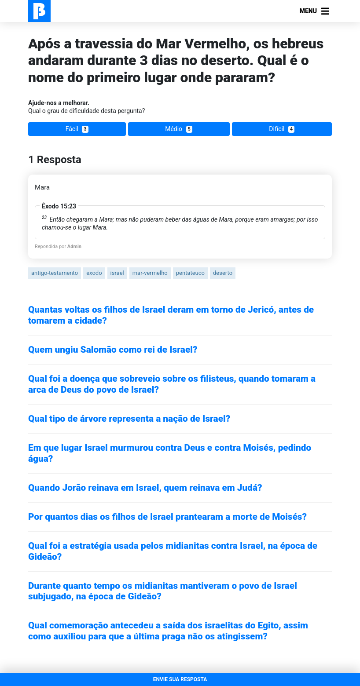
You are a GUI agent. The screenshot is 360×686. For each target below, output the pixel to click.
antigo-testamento (54, 273)
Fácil (77, 129)
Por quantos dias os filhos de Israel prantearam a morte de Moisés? (167, 516)
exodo (94, 273)
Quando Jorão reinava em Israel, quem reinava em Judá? (145, 487)
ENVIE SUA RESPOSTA (180, 679)
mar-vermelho (150, 273)
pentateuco (190, 273)
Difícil (281, 129)
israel (117, 273)
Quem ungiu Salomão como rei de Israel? (113, 349)
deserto (222, 273)
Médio (178, 129)
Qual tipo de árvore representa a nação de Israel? (129, 418)
